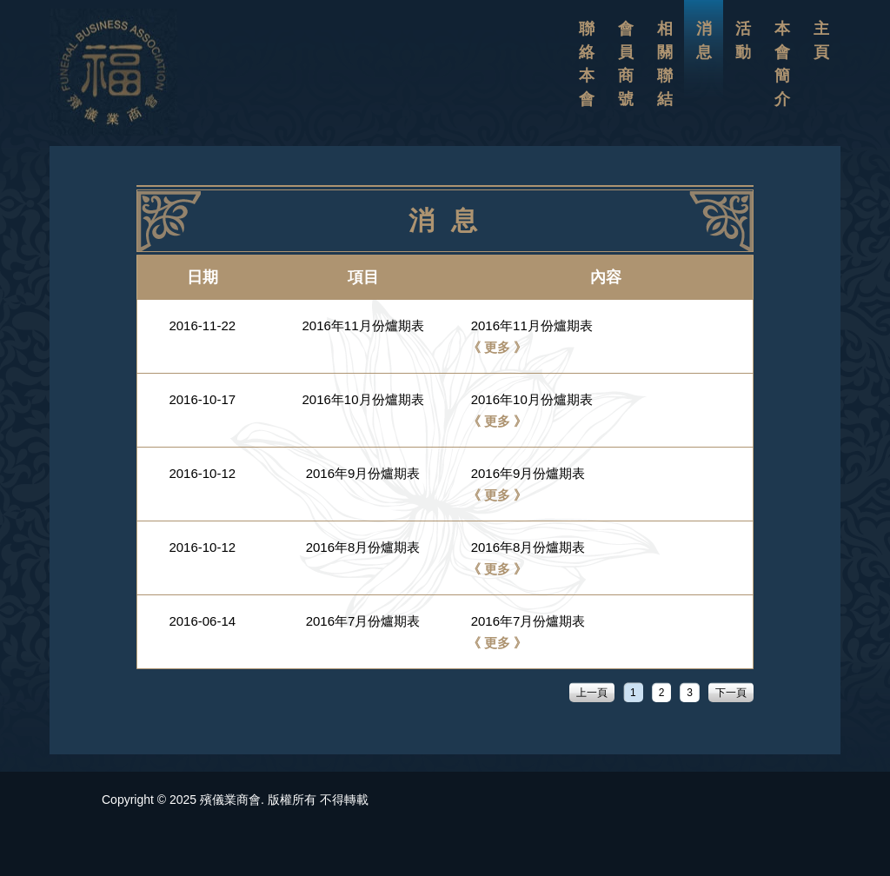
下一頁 (731, 693)
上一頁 (592, 693)
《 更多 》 (497, 347)
